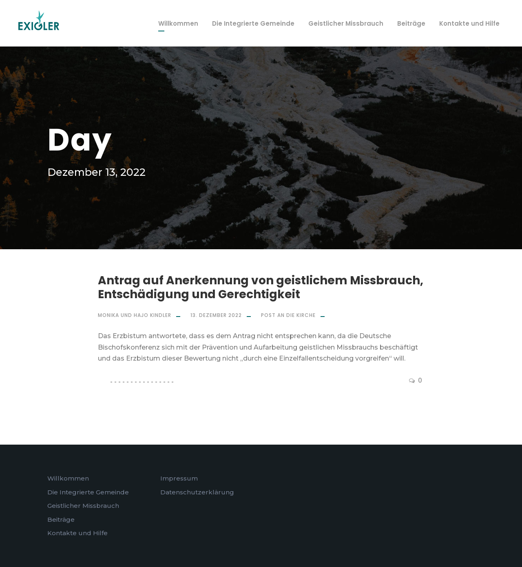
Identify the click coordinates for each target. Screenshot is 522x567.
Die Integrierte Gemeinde (253, 23)
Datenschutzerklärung (197, 492)
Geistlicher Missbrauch (345, 23)
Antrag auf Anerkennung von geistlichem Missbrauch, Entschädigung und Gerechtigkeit (260, 287)
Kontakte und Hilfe (469, 23)
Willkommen (178, 23)
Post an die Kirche (288, 315)
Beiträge (411, 23)
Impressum (179, 478)
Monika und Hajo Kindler (134, 315)
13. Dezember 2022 (216, 315)
